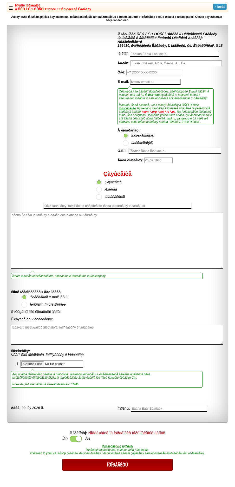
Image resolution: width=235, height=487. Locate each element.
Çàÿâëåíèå (113, 182)
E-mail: (123, 82)
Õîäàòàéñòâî (114, 197)
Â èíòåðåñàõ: (129, 130)
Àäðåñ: (124, 63)
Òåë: (121, 72)
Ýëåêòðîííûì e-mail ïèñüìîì (49, 297)
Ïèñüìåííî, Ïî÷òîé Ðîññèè (48, 304)
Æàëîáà (110, 189)
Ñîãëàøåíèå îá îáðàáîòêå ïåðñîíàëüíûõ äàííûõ (126, 433)
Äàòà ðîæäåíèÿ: (131, 160)
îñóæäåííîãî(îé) (142, 135)
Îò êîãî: (123, 54)
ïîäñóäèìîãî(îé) (142, 143)
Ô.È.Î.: (123, 151)
